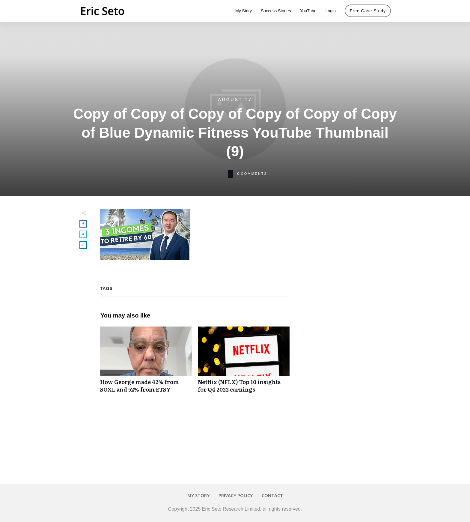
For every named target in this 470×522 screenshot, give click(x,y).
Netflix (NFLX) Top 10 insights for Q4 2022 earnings (244, 363)
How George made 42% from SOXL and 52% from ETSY (146, 363)
